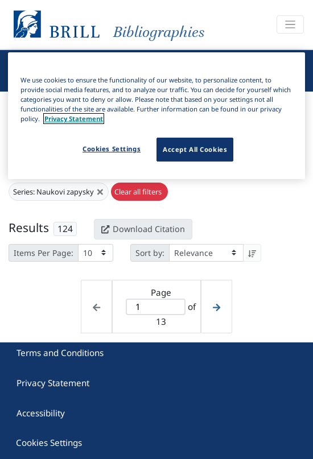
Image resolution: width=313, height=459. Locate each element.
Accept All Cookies (195, 149)
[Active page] (155, 307)
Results (29, 227)
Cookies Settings (49, 442)
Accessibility (41, 413)
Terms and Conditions (60, 352)
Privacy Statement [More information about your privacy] (73, 118)
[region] (157, 115)
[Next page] (216, 306)
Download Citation (142, 229)
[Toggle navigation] (290, 24)
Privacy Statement (53, 382)
